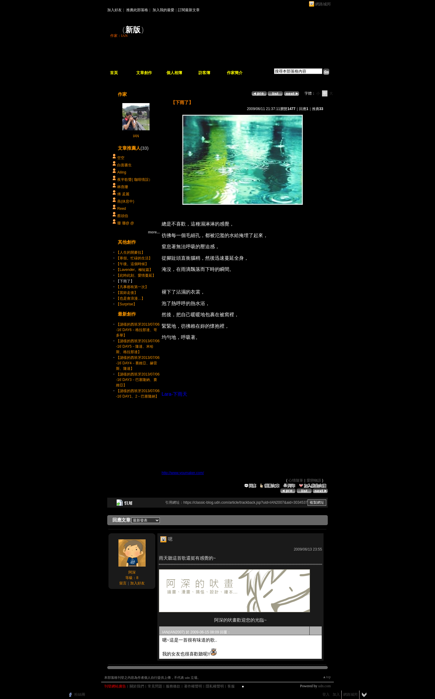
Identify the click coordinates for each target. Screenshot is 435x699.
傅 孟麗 (123, 194)
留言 (123, 583)
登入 (326, 694)
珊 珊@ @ (127, 223)
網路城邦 (323, 4)
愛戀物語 (314, 480)
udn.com (324, 686)
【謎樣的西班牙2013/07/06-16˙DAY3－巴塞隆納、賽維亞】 (138, 379)
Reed (121, 208)
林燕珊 (122, 187)
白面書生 (124, 165)
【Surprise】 (126, 304)
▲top (327, 677)
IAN (136, 136)
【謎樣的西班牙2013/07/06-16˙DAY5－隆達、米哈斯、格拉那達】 (138, 346)
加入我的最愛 (163, 10)
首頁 (114, 72)
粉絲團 (79, 694)
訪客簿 (204, 72)
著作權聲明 (193, 686)
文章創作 (144, 72)
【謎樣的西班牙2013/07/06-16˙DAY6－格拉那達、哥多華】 (138, 329)
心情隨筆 (295, 480)
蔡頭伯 (122, 216)
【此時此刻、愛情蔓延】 (136, 275)
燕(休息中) (125, 201)
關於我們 (137, 686)
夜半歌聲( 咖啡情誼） (134, 179)
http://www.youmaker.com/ (183, 473)
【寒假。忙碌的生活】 (134, 258)
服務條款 (173, 686)
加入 (336, 694)
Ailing (121, 172)
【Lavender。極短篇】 (134, 270)
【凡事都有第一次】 (132, 287)
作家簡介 (235, 72)
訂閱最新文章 (189, 10)
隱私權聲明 (215, 686)
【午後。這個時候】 (132, 264)
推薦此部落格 (137, 10)
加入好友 (114, 10)
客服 (231, 686)
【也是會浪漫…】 (130, 298)
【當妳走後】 (127, 293)
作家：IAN (118, 36)
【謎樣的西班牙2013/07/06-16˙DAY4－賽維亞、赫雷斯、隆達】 (138, 363)
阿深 (132, 572)
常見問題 (155, 686)
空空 (120, 158)
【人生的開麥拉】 (130, 252)
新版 (132, 30)
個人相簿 (174, 72)
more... (154, 232)
